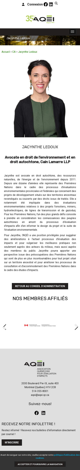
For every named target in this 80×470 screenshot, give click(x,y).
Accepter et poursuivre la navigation (40, 464)
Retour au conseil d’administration (40, 286)
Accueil (6, 51)
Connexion (32, 4)
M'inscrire (12, 442)
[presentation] (4, 326)
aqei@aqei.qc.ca (40, 395)
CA (14, 51)
